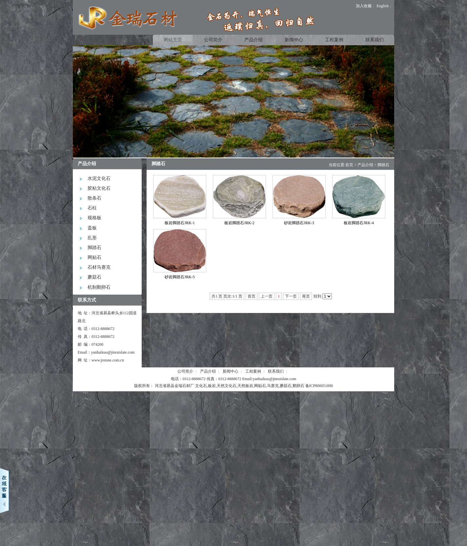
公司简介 (185, 371)
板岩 (212, 385)
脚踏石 (383, 165)
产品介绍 (365, 165)
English (382, 6)
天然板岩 (245, 385)
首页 (349, 165)
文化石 (201, 385)
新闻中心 (230, 371)
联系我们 (276, 371)
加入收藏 (364, 6)
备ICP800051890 (319, 385)
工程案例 (253, 371)
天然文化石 (226, 385)
